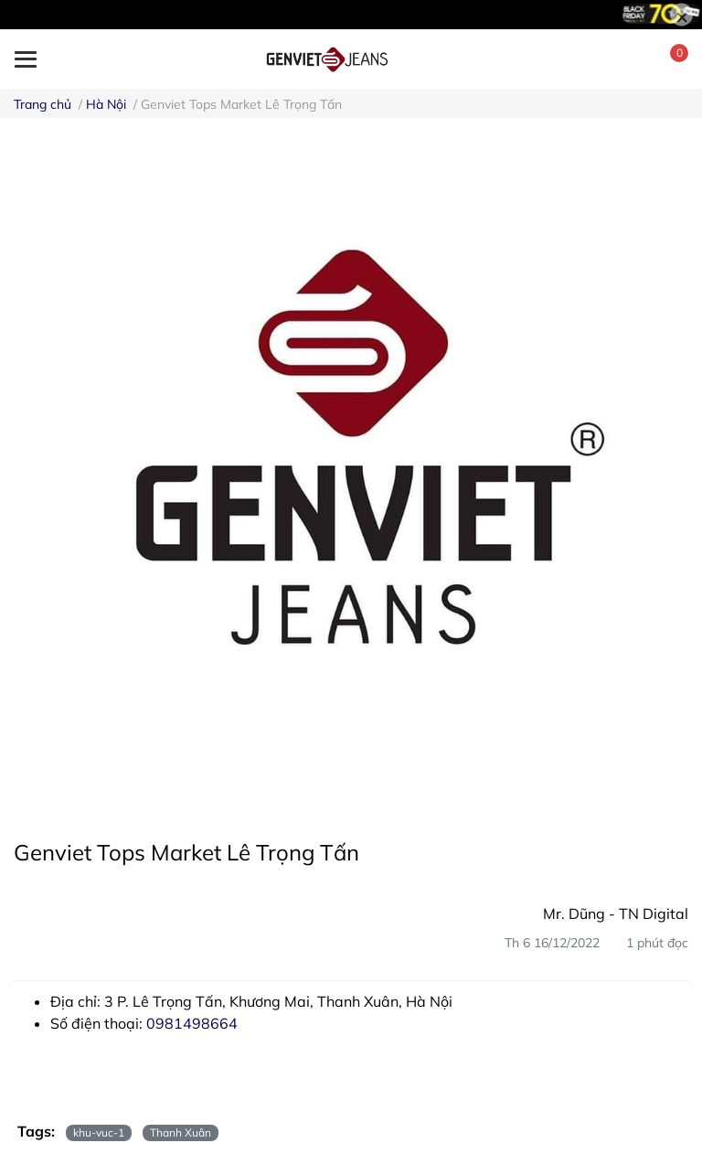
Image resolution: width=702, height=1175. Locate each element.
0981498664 (192, 1023)
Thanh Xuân (180, 1132)
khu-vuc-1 (98, 1132)
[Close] (681, 15)
